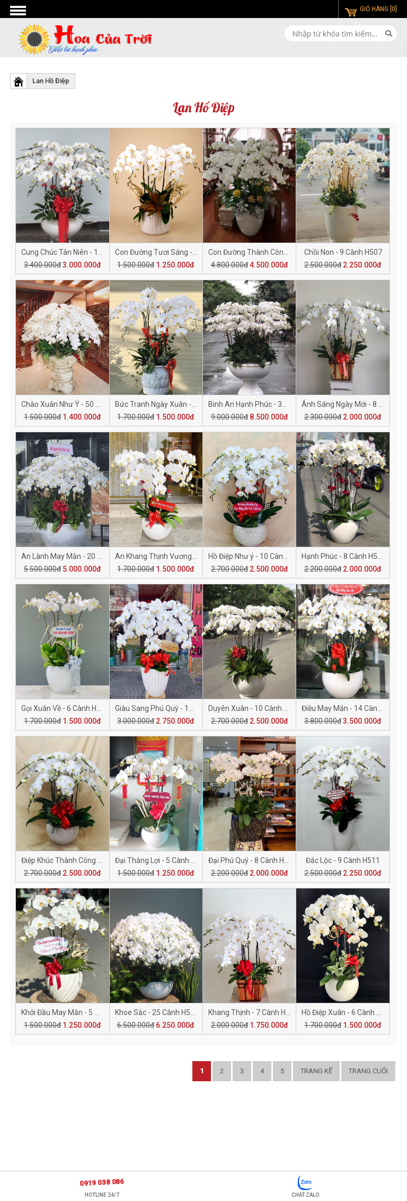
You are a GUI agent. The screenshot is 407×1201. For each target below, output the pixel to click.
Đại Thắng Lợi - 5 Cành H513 (161, 860)
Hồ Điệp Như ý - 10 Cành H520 (257, 556)
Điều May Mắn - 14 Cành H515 (351, 708)
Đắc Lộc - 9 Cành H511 (343, 860)
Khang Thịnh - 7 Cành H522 (253, 1012)
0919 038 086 (102, 1182)
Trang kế (316, 1071)
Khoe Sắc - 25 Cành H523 (157, 1012)
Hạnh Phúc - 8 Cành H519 (344, 556)
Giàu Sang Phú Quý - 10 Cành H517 (173, 708)
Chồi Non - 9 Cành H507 (343, 252)
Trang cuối (368, 1071)
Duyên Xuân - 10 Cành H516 (254, 708)
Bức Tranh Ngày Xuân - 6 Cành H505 (175, 404)
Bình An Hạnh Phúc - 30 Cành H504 (266, 404)
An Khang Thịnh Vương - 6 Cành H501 (177, 556)
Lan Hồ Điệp (50, 81)
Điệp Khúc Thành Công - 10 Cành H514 (84, 860)
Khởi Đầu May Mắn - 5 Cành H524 (76, 1012)
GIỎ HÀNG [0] (378, 9)
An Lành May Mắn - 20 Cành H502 (77, 556)
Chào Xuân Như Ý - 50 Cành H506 (76, 404)
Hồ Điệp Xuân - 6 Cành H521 (348, 1012)
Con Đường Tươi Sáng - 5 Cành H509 (175, 252)
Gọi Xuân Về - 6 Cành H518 (65, 708)
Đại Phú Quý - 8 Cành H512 (252, 860)
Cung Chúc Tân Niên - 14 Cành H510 (80, 252)
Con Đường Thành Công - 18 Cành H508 (274, 252)
